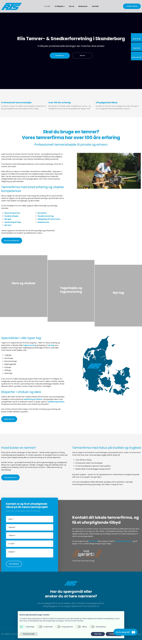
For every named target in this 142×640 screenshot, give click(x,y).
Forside (47, 6)
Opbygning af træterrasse (48, 219)
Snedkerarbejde (11, 216)
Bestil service (9, 419)
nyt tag (51, 345)
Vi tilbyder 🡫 (59, 6)
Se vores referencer (11, 241)
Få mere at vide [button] (28, 634)
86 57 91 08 (93, 541)
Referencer (83, 6)
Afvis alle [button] (97, 634)
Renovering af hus (12, 213)
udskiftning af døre (56, 402)
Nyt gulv (7, 219)
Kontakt (95, 6)
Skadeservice (43, 222)
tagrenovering (29, 345)
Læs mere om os (10, 477)
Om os (71, 6)
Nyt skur (8, 225)
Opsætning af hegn (12, 222)
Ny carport (42, 213)
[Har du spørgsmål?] (125, 632)
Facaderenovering (45, 216)
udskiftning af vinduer (32, 399)
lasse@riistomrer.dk (123, 541)
